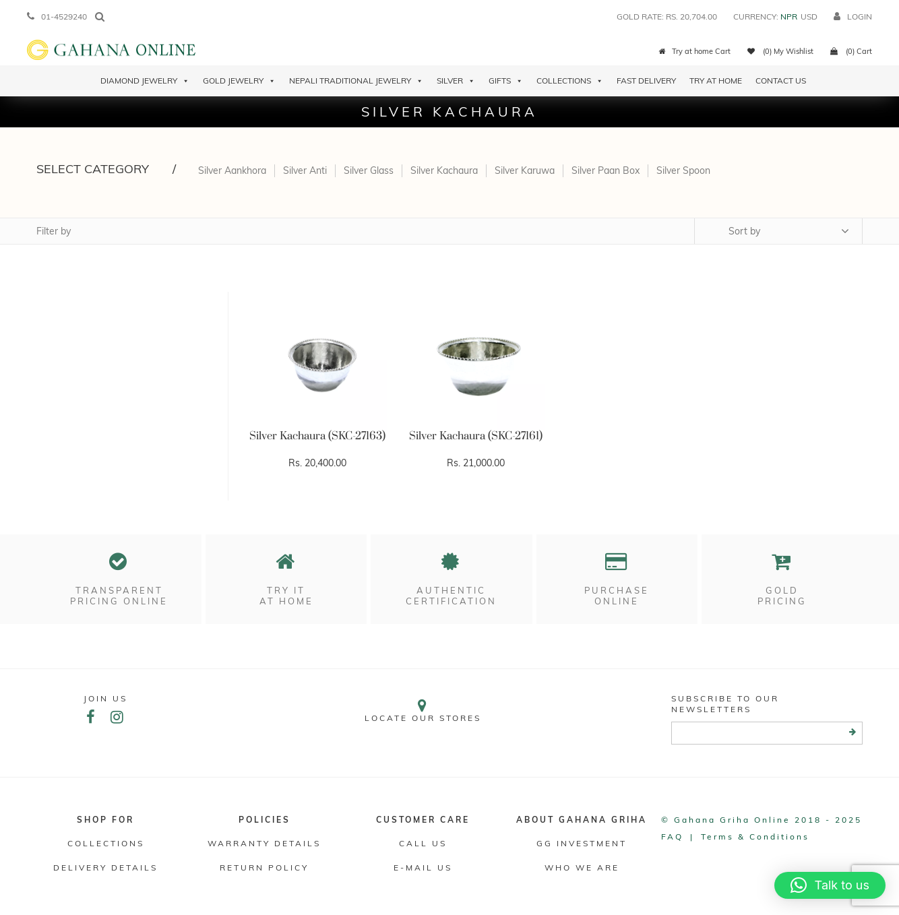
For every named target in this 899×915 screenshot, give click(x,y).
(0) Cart (851, 51)
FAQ (672, 836)
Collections (569, 80)
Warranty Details (264, 843)
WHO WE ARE (582, 867)
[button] (830, 885)
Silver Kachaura (444, 170)
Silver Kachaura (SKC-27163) (317, 436)
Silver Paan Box (605, 170)
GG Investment (581, 843)
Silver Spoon (683, 170)
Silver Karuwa (525, 170)
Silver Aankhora (232, 170)
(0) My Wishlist (780, 51)
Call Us (423, 843)
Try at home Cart (695, 51)
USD (809, 16)
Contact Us (780, 80)
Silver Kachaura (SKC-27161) (475, 436)
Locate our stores (423, 710)
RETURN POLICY (264, 867)
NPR (788, 16)
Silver (456, 80)
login (853, 16)
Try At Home (715, 80)
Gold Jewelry (239, 80)
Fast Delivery (646, 80)
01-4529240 (57, 16)
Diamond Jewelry (144, 80)
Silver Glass (369, 170)
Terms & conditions (755, 836)
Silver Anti (305, 170)
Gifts (506, 80)
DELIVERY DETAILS (105, 867)
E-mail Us (423, 867)
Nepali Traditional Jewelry (356, 80)
